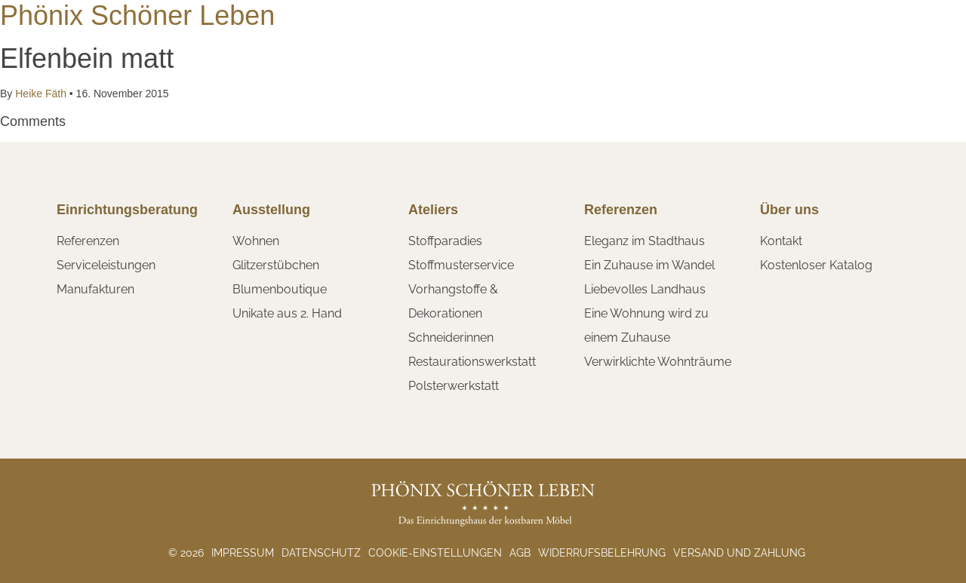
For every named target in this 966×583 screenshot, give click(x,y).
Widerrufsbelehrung (602, 553)
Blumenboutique (279, 289)
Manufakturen (95, 289)
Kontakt (781, 241)
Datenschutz (321, 553)
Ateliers (433, 209)
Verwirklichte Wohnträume (657, 361)
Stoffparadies (445, 241)
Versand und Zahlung (739, 553)
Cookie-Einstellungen (435, 553)
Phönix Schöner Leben (137, 15)
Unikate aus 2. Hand (287, 313)
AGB (520, 553)
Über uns (789, 209)
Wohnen (255, 241)
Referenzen (88, 241)
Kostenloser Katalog (816, 265)
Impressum (242, 553)
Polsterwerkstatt (453, 386)
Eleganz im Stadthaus (644, 241)
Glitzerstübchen (275, 265)
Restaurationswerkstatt (472, 361)
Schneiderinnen (451, 337)
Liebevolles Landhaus (645, 289)
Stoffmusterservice (461, 265)
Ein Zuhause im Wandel (649, 265)
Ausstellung (271, 209)
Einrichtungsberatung (127, 209)
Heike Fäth (40, 93)
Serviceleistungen (106, 265)
